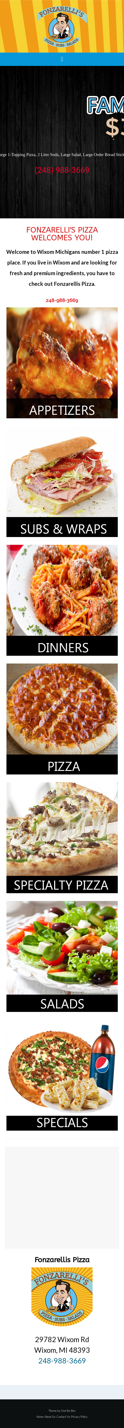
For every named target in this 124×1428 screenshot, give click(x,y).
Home (40, 1416)
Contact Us (63, 1416)
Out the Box (68, 1410)
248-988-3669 (62, 300)
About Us (50, 1416)
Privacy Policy (79, 1416)
